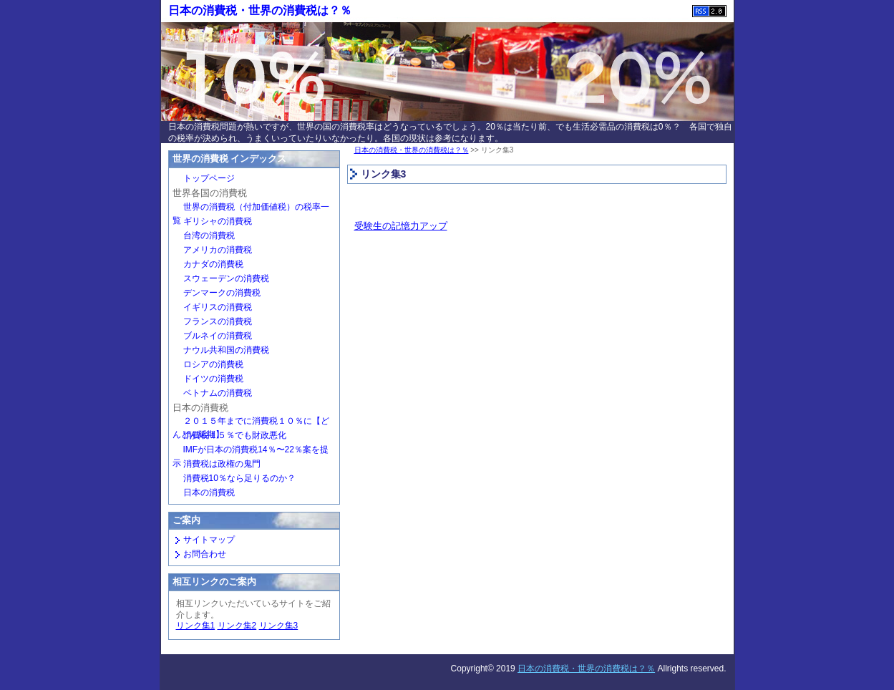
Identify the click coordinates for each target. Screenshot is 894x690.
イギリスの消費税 (217, 307)
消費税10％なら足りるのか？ (239, 478)
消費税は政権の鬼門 (222, 464)
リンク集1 (195, 626)
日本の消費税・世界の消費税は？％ (259, 10)
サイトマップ (209, 540)
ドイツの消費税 (213, 379)
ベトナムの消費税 (217, 393)
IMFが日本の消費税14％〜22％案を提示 (251, 450)
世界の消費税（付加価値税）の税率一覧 (251, 208)
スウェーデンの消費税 (226, 278)
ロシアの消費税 (213, 364)
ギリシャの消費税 (217, 221)
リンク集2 (237, 626)
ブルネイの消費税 (217, 336)
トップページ (209, 178)
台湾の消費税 (209, 235)
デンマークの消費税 (222, 293)
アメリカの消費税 (217, 250)
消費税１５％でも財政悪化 (234, 435)
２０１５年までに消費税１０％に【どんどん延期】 (251, 422)
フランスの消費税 (217, 321)
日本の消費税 (209, 492)
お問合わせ (204, 554)
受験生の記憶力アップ (400, 225)
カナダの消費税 (213, 264)
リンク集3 (278, 626)
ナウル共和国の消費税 (226, 350)
